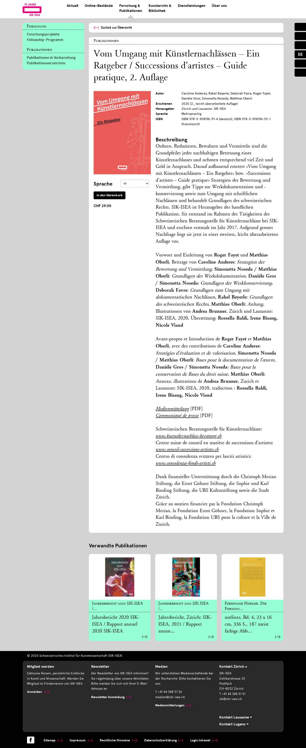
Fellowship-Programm (45, 40)
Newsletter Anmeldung (111, 697)
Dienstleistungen (191, 5)
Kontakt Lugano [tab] (234, 724)
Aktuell (72, 5)
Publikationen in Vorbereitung (51, 57)
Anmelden (38, 692)
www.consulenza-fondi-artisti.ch (186, 463)
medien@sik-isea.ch (170, 697)
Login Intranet (204, 740)
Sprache (103, 184)
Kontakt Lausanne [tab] (235, 717)
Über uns (219, 5)
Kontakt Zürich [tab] (233, 666)
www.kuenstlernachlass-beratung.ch (189, 436)
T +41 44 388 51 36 (168, 692)
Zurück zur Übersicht (113, 28)
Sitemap (53, 740)
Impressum (81, 740)
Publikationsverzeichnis (46, 63)
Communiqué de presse (177, 415)
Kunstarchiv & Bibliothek (160, 8)
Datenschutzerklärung (163, 740)
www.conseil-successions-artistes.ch (187, 449)
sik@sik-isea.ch (230, 699)
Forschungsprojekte (43, 34)
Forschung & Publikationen (130, 8)
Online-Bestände (99, 5)
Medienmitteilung (172, 409)
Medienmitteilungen (173, 705)
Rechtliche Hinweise (118, 740)
